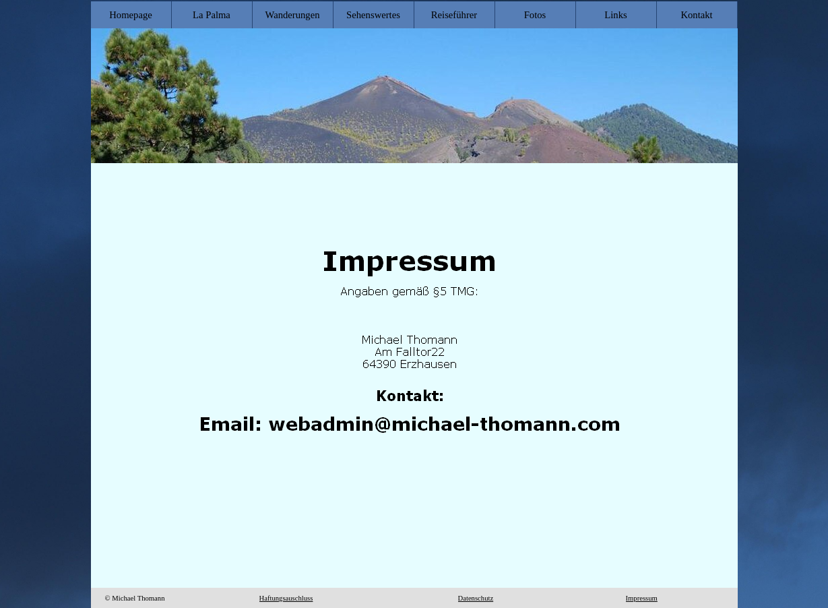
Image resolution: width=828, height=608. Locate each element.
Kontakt (696, 14)
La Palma (211, 14)
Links (615, 14)
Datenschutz (476, 598)
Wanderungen (292, 14)
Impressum (642, 598)
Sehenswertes (373, 14)
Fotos (535, 14)
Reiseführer (454, 14)
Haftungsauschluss (286, 598)
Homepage (130, 14)
